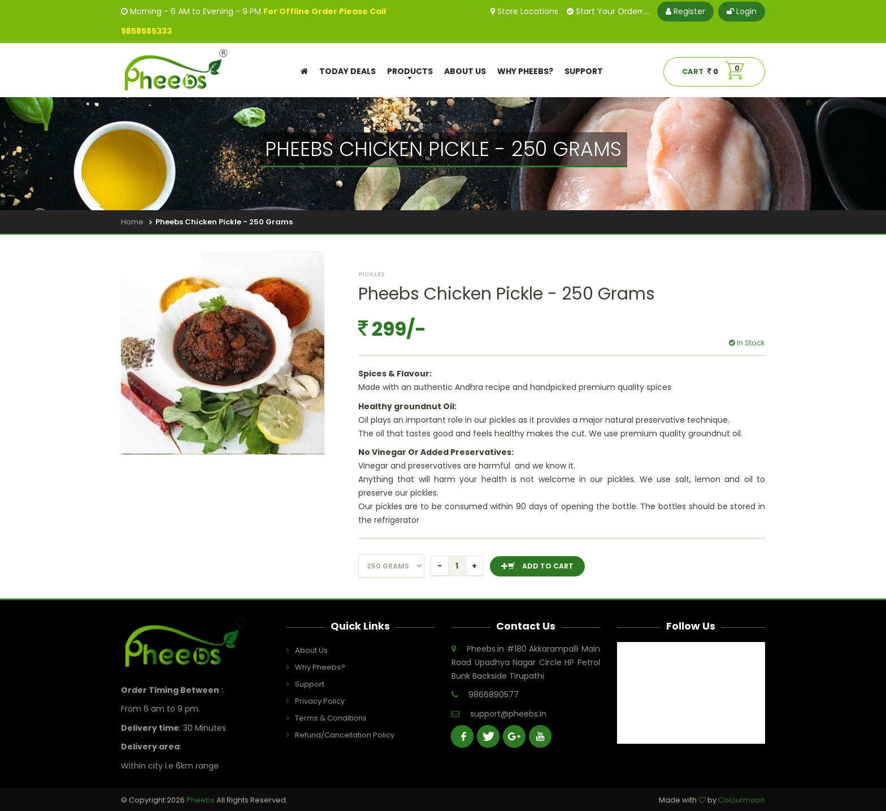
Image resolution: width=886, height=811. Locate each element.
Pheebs (201, 800)
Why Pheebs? (525, 71)
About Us (465, 71)
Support (583, 71)
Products (410, 73)
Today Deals (347, 71)
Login (742, 11)
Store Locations (524, 11)
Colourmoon (741, 800)
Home (132, 221)
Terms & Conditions (323, 718)
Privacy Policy (320, 701)
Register (685, 11)
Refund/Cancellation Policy (323, 735)
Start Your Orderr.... (608, 11)
